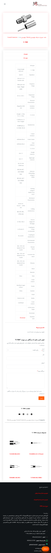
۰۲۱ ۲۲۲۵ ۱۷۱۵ (38, 548)
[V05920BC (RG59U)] (15, 466)
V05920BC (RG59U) (14, 477)
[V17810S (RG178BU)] (36, 466)
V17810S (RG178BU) (36, 477)
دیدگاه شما (40, 371)
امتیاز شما (43, 349)
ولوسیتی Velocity (30, 37)
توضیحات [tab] (25, 54)
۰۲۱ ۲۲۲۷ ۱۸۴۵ (37, 551)
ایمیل (42, 363)
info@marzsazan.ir (37, 537)
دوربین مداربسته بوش (41, 493)
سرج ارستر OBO (44, 506)
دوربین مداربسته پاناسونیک (41, 499)
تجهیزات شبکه (39, 37)
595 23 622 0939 (31, 540)
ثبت (41, 398)
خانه (45, 37)
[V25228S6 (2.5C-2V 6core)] (36, 443)
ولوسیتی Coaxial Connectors (16, 37)
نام (43, 354)
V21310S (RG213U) (15, 454)
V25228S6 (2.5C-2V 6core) (36, 454)
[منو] (5, 4)
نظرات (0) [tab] (26, 58)
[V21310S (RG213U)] (15, 443)
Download (22, 317)
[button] (32, 414)
